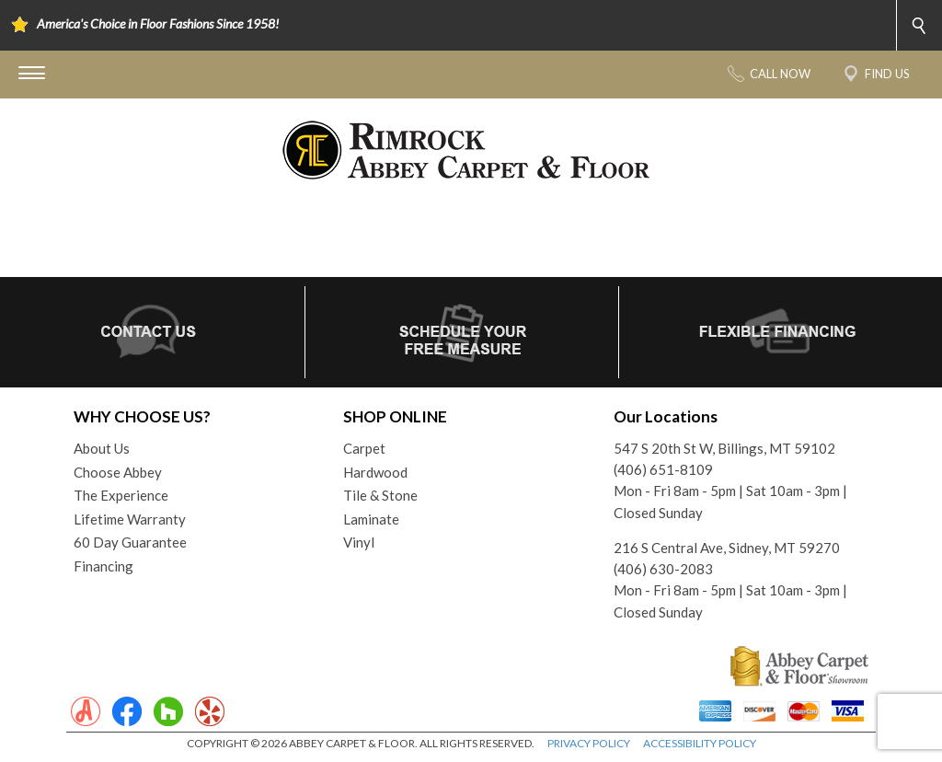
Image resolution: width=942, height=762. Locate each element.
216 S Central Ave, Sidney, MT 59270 (727, 547)
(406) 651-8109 (663, 469)
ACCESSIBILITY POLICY (699, 743)
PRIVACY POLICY (588, 743)
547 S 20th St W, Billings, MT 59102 (724, 448)
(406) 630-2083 (663, 568)
